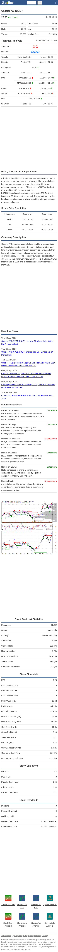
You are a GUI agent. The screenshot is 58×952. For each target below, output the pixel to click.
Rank (25, 936)
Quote (15, 936)
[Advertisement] (29, 138)
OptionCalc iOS (50, 904)
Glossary (45, 936)
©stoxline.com (6, 936)
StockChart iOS (8, 904)
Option (30, 936)
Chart (20, 936)
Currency (37, 936)
